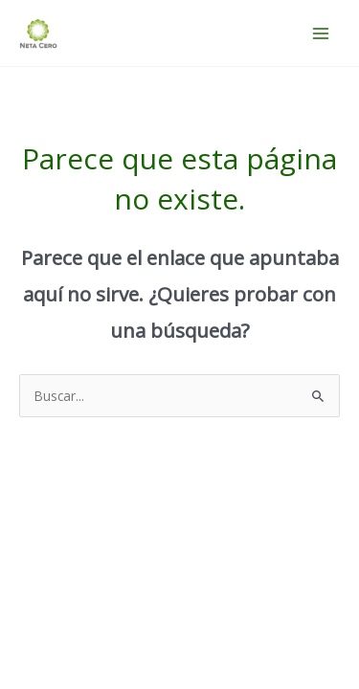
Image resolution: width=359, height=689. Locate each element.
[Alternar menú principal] (321, 33)
